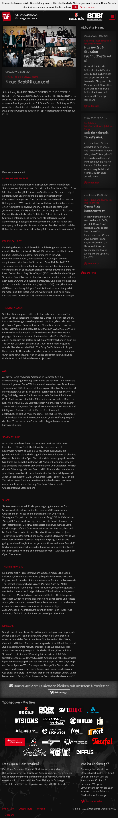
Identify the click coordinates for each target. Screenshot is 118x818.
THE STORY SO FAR (13, 307)
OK (75, 7)
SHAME (6, 500)
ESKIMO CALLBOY (12, 241)
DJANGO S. (8, 625)
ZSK (4, 370)
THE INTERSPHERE (12, 566)
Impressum (8, 808)
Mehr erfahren (87, 7)
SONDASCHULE (11, 437)
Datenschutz (25, 808)
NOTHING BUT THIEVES (15, 178)
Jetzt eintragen (59, 692)
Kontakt (41, 808)
